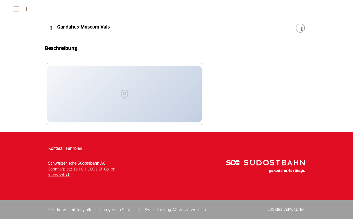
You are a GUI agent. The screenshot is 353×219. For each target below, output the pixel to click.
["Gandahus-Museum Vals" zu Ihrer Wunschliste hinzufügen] (300, 28)
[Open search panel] (27, 9)
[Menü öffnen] (16, 9)
